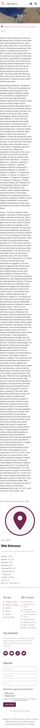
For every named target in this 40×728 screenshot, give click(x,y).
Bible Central (12, 3)
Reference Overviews (12, 27)
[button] (31, 4)
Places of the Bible (29, 27)
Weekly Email (10, 696)
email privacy (25, 711)
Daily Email (9, 693)
